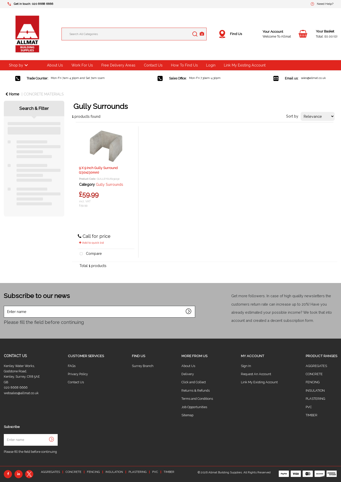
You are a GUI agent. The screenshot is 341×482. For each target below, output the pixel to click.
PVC (309, 407)
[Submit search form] (195, 34)
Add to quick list (91, 242)
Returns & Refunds (195, 390)
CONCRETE (314, 374)
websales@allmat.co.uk (21, 393)
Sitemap (187, 415)
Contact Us (153, 65)
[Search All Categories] (134, 34)
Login (210, 65)
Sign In (246, 366)
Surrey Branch (142, 366)
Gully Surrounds (109, 184)
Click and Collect (193, 382)
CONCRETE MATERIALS (44, 94)
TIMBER (311, 415)
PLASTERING (315, 399)
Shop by (16, 65)
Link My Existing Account (245, 65)
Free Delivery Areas (118, 65)
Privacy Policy (78, 374)
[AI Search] (202, 34)
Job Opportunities (194, 407)
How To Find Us (184, 65)
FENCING (313, 382)
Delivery (187, 374)
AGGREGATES (316, 366)
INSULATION (315, 390)
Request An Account (256, 374)
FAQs (71, 366)
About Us (55, 65)
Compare (90, 254)
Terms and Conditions (197, 399)
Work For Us (82, 65)
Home (12, 94)
